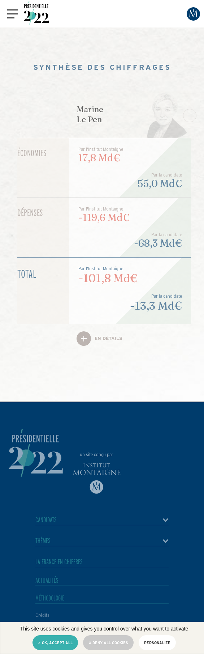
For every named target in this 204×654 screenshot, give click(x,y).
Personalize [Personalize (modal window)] (157, 643)
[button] (12, 13)
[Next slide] (189, 115)
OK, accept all (55, 643)
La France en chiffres (59, 565)
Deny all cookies (108, 643)
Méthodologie (49, 606)
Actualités (46, 587)
